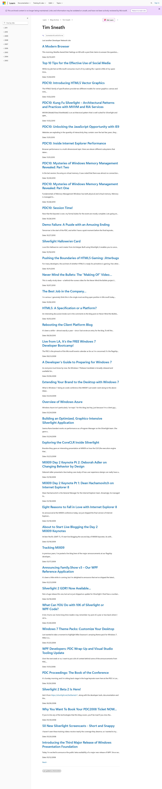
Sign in (157, 3)
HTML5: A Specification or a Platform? (69, 308)
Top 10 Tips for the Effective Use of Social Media (76, 63)
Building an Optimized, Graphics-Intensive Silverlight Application (72, 420)
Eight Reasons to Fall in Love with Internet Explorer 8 (79, 507)
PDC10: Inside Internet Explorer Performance (74, 143)
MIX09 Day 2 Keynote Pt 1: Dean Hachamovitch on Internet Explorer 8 (78, 485)
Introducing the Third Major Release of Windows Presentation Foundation (76, 744)
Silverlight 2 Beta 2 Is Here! (61, 689)
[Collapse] (27, 18)
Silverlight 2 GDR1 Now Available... (66, 588)
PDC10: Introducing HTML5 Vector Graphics (73, 83)
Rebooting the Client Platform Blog (67, 324)
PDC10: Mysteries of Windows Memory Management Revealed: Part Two (80, 165)
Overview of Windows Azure (62, 402)
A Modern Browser (55, 46)
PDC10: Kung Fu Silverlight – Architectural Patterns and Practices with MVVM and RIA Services (78, 104)
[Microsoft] (4, 3)
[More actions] (118, 20)
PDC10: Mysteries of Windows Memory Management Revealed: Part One (80, 186)
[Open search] (151, 3)
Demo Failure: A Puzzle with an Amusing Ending (76, 224)
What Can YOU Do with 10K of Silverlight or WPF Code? (73, 607)
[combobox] (15, 23)
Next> (44, 762)
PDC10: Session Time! (57, 208)
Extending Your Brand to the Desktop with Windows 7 (80, 382)
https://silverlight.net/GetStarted (63, 695)
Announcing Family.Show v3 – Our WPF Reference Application (70, 569)
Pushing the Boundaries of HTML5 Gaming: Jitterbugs (80, 258)
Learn (45, 20)
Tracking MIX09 (53, 547)
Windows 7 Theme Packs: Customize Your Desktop (78, 629)
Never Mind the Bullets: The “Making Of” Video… (77, 274)
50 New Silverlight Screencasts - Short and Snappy (78, 726)
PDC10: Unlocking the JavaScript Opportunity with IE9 (80, 126)
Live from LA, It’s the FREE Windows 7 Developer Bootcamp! (69, 343)
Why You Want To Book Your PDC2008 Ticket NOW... (79, 709)
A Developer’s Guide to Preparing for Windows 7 (77, 362)
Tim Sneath (66, 20)
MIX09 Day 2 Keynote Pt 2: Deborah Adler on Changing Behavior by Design (74, 464)
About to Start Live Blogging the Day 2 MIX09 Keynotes (70, 529)
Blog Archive (54, 20)
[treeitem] (15, 28)
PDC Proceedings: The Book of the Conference (75, 672)
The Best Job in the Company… (64, 291)
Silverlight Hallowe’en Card (61, 241)
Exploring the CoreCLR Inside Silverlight (70, 442)
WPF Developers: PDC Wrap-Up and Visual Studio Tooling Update (77, 650)
